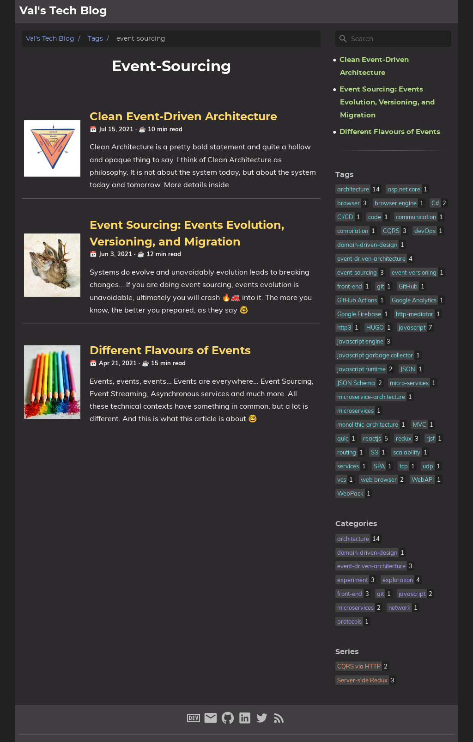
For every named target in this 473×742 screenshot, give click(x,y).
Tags (95, 38)
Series (347, 652)
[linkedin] (246, 722)
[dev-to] (194, 722)
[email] (211, 722)
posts (407, 11)
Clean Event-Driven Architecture (183, 117)
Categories (356, 523)
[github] (228, 722)
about (378, 11)
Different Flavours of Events (170, 350)
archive (440, 11)
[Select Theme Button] (352, 11)
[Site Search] (400, 39)
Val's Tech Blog (50, 38)
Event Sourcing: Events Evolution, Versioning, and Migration (387, 102)
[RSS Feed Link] (279, 722)
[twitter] (263, 722)
